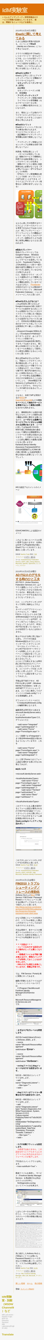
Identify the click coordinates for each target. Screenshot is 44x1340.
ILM (27, 1275)
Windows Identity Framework (32, 874)
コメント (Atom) (27, 1289)
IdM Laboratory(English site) (8, 1326)
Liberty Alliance (34, 562)
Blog (33, 895)
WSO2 (22, 398)
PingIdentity (35, 285)
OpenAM (28, 400)
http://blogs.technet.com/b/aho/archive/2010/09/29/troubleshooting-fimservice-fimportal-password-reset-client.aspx (29, 910)
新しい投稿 (20, 1283)
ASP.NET (29, 872)
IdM (27, 562)
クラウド (22, 565)
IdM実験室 (14, 10)
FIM (22, 1273)
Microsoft (19, 563)
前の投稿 (38, 1283)
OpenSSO (20, 400)
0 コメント (20, 557)
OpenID (25, 563)
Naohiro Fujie (25, 554)
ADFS (23, 562)
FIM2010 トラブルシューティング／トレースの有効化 (28, 887)
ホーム (30, 1283)
